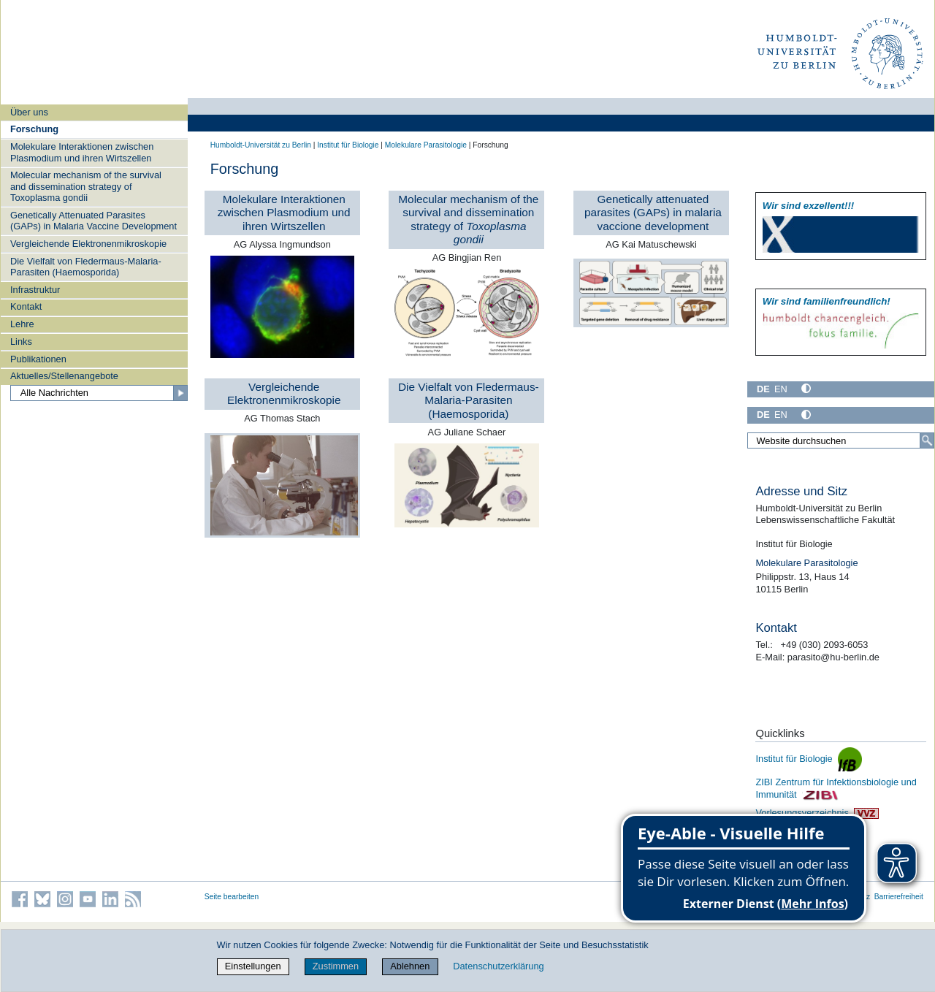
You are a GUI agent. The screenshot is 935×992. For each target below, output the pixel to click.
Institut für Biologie (347, 145)
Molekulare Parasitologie (426, 145)
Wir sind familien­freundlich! (826, 301)
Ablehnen (410, 966)
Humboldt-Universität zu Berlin (260, 145)
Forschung (34, 128)
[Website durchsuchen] (840, 440)
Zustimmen (336, 966)
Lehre (22, 323)
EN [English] (780, 389)
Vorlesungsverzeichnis (816, 812)
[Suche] (927, 440)
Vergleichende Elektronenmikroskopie (88, 243)
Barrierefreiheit (898, 897)
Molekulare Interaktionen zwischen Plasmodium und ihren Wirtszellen (81, 152)
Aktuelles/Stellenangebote (64, 375)
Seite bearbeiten (232, 897)
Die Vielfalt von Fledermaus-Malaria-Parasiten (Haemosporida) (85, 267)
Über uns (29, 112)
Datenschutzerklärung (498, 966)
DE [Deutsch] (763, 389)
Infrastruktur (35, 289)
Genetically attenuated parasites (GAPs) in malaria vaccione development (653, 212)
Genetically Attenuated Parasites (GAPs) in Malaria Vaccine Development (93, 221)
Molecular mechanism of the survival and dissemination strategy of (468, 219)
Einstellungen (253, 966)
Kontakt (26, 306)
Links (21, 341)
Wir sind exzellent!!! (808, 205)
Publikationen (38, 359)
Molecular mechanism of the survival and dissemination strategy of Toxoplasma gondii (85, 186)
